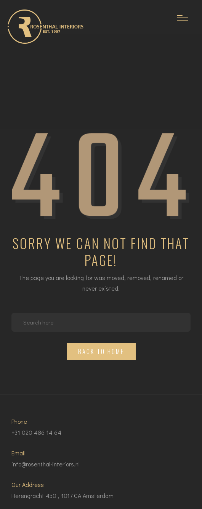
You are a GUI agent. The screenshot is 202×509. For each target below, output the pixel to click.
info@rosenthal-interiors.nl (45, 464)
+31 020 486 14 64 (36, 432)
